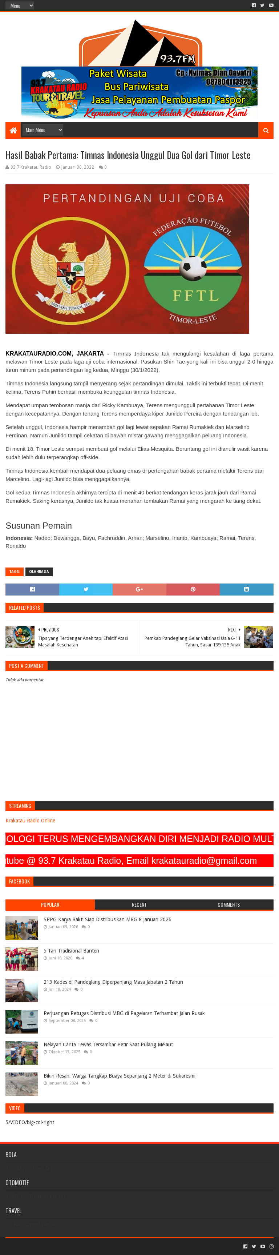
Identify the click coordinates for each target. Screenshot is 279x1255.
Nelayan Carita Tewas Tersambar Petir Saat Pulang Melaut (108, 1044)
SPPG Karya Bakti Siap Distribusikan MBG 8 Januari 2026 (107, 919)
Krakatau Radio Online (30, 820)
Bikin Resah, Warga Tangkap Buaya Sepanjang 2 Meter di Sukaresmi (119, 1076)
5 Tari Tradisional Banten (71, 951)
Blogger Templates (88, 1246)
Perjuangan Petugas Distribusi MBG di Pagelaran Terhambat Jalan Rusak (124, 1013)
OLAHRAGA (39, 572)
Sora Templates (45, 1246)
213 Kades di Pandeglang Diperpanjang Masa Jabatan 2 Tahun (113, 982)
